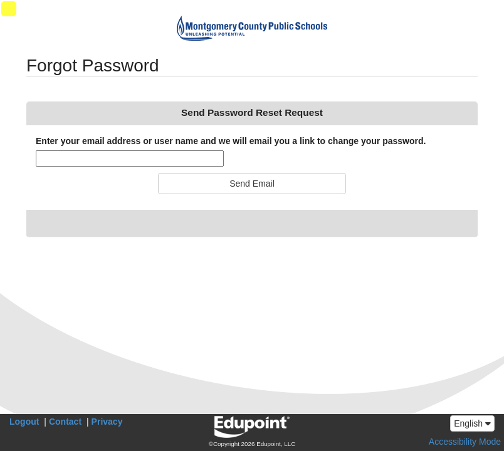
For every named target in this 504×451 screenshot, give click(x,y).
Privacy (107, 422)
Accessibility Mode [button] (465, 442)
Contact (65, 422)
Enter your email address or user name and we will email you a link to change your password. (231, 141)
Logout (24, 422)
